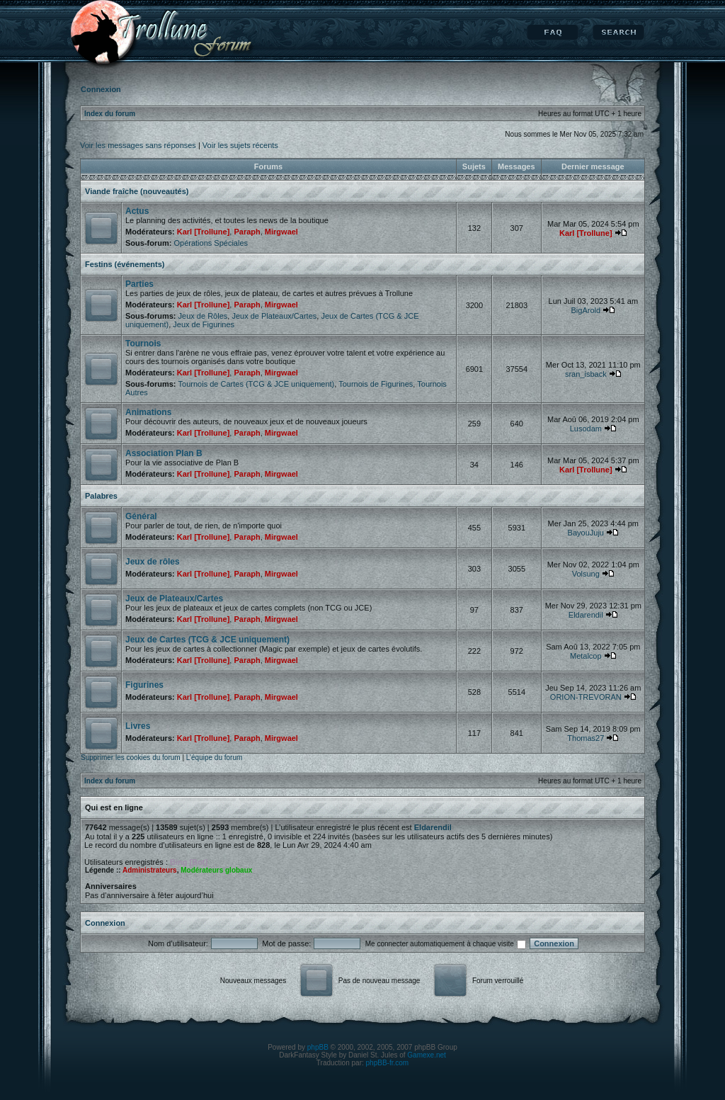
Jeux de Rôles (203, 316)
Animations (148, 412)
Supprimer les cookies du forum (131, 757)
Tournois (143, 343)
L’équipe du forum (214, 757)
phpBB (318, 1047)
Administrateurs (149, 870)
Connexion (105, 923)
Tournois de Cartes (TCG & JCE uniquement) (256, 384)
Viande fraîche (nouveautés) (137, 191)
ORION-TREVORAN (586, 697)
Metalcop (586, 656)
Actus (137, 211)
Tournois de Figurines (375, 384)
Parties (139, 284)
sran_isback (586, 374)
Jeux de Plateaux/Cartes (274, 316)
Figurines (144, 685)
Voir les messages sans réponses (138, 145)
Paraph (247, 231)
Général (141, 516)
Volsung (586, 573)
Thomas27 (585, 738)
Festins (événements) (124, 264)
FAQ (552, 32)
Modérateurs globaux (216, 870)
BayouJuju (586, 532)
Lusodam (586, 428)
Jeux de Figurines (203, 324)
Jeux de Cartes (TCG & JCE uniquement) (207, 640)
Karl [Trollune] (203, 231)
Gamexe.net (426, 1055)
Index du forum (109, 114)
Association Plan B (163, 453)
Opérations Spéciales (210, 243)
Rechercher (618, 32)
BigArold (586, 310)
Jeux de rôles (152, 562)
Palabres (101, 496)
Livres (137, 726)
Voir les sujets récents (240, 145)
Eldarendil (586, 615)
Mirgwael (281, 231)
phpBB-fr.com (387, 1063)
